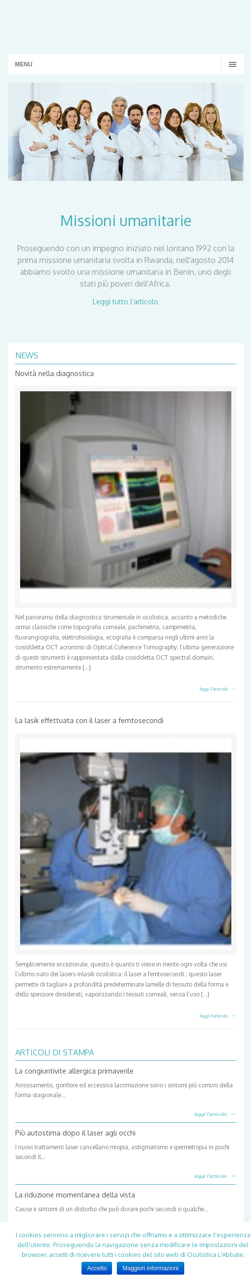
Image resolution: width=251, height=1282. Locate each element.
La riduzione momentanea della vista (75, 1194)
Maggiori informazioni (150, 1268)
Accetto (97, 1268)
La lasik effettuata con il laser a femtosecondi (89, 720)
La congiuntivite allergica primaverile (74, 1070)
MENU (23, 64)
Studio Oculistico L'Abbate (126, 24)
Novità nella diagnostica (54, 373)
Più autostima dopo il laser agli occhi (75, 1132)
